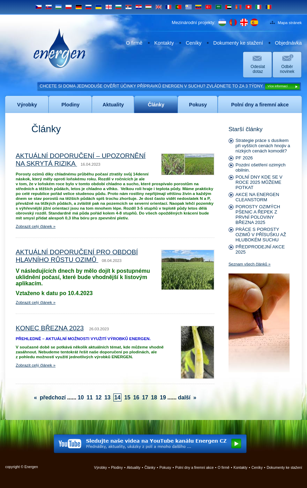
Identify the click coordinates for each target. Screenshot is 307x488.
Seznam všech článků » (249, 264)
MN (238, 7)
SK (49, 7)
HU (148, 7)
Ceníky (193, 43)
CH (249, 7)
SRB (129, 7)
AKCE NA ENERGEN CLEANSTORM (257, 197)
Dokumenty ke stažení (238, 43)
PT (178, 7)
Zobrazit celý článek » (35, 226)
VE (198, 7)
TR (208, 7)
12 (99, 397)
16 (136, 397)
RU (88, 7)
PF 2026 (244, 157)
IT (258, 7)
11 (90, 397)
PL (69, 7)
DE (79, 7)
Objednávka (288, 43)
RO (268, 7)
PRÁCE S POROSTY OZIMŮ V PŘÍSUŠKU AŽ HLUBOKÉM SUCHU (260, 234)
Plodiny (117, 468)
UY (189, 7)
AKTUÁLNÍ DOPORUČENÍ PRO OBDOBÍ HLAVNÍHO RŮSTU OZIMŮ (77, 255)
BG (118, 7)
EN (159, 7)
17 (145, 397)
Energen (59, 48)
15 (127, 397)
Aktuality (134, 468)
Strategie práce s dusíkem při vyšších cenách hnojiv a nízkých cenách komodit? (262, 145)
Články (149, 468)
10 (81, 397)
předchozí (53, 397)
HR (139, 7)
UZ (58, 7)
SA (219, 7)
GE (109, 7)
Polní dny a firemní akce (194, 468)
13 (107, 397)
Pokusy (165, 468)
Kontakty (164, 43)
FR (168, 7)
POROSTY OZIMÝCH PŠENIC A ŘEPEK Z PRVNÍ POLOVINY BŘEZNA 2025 (257, 214)
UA (99, 7)
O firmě (134, 43)
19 (163, 397)
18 (154, 397)
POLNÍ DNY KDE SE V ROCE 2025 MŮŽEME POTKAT (259, 182)
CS (39, 7)
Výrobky (100, 468)
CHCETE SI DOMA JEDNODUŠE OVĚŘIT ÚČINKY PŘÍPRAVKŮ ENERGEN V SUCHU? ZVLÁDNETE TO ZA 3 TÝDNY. (170, 86)
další (184, 397)
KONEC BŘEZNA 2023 (50, 328)
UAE (228, 7)
